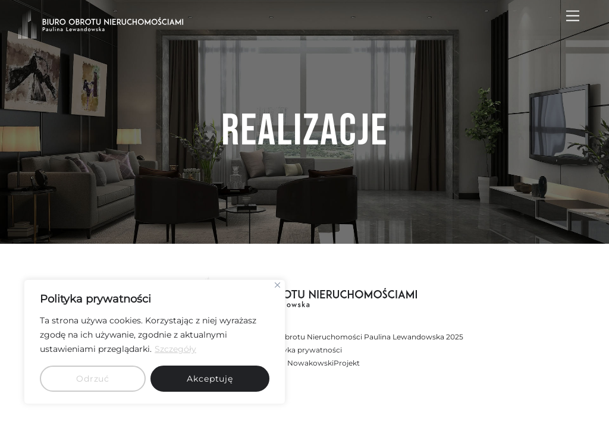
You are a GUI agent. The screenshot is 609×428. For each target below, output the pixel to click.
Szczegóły (175, 349)
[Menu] (573, 16)
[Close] (277, 285)
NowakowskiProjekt (323, 362)
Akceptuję (210, 378)
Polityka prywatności (304, 349)
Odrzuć (92, 378)
